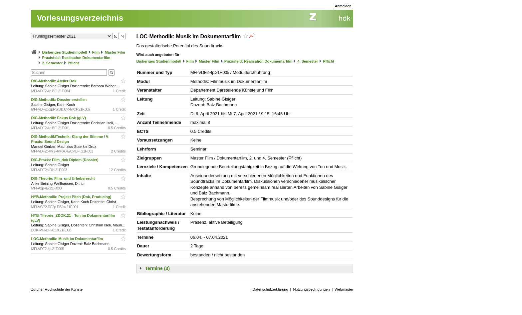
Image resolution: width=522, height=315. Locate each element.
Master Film (115, 52)
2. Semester (52, 63)
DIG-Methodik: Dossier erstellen (59, 100)
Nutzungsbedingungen (311, 289)
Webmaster (344, 289)
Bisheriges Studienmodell (64, 52)
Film (96, 52)
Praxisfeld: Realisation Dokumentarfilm (76, 58)
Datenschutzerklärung (270, 289)
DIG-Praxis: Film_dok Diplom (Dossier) (65, 160)
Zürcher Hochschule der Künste (57, 289)
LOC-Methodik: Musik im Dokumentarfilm (67, 239)
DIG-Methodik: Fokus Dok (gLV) (59, 118)
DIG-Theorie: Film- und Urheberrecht (63, 178)
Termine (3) (157, 268)
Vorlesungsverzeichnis (80, 17)
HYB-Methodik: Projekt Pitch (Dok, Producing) (71, 197)
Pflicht (73, 63)
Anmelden (343, 6)
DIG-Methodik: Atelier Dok (54, 81)
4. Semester (308, 61)
